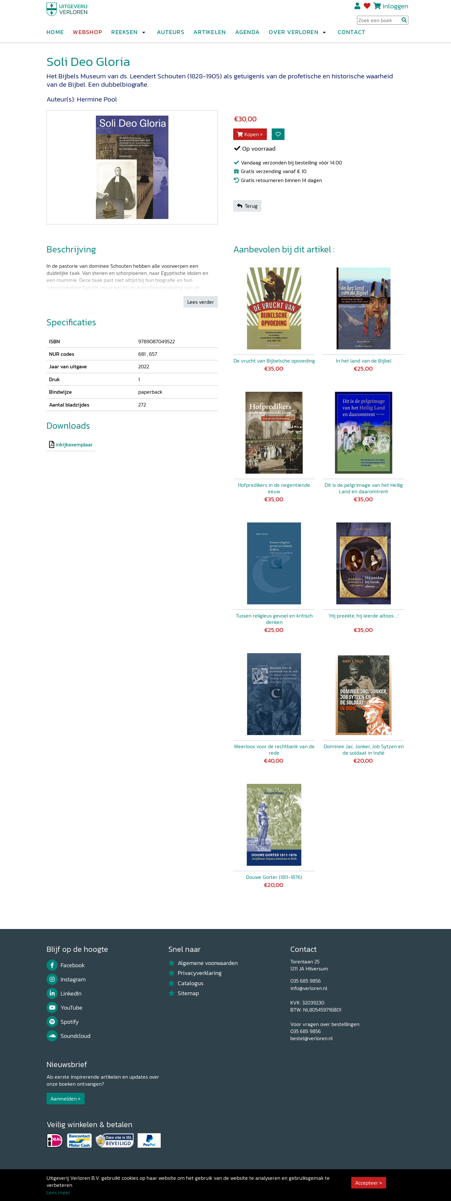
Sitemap (183, 993)
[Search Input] (382, 22)
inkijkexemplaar (74, 444)
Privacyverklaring (195, 973)
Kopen (248, 134)
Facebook (66, 965)
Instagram (66, 979)
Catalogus (185, 983)
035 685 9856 (305, 981)
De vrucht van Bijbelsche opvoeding (274, 360)
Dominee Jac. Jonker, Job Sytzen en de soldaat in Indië (364, 749)
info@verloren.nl (308, 988)
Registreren (357, 8)
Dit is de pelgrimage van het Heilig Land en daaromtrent (364, 488)
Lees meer (58, 1192)
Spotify (63, 1022)
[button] (143, 35)
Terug (247, 206)
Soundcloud (68, 1036)
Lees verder (200, 302)
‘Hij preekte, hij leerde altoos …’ (363, 615)
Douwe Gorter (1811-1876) (274, 877)
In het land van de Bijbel (363, 360)
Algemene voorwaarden (203, 963)
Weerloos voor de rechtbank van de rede (274, 749)
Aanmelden (63, 1098)
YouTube (64, 1008)
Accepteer (366, 1183)
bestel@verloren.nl (311, 1038)
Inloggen (395, 8)
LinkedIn (64, 993)
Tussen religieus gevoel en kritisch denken (274, 619)
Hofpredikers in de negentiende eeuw (274, 488)
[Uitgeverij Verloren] (77, 14)
